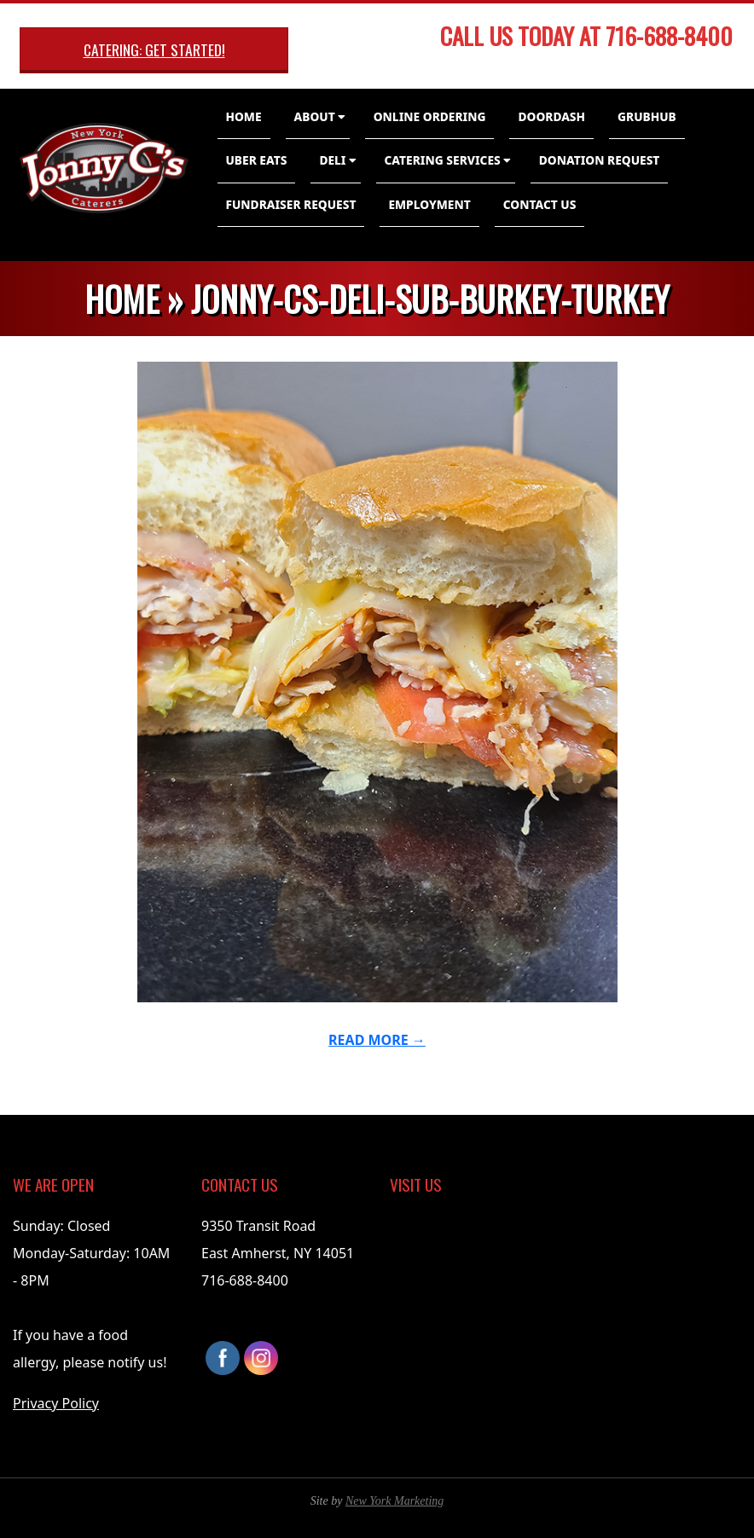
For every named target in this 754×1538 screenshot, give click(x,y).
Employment (429, 204)
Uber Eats (256, 160)
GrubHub (647, 116)
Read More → (377, 1039)
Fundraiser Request (291, 204)
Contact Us (540, 204)
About (314, 116)
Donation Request (599, 160)
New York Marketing (394, 1500)
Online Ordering (430, 116)
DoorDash (551, 116)
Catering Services (443, 160)
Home (244, 116)
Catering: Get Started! (154, 49)
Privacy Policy (56, 1403)
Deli (332, 160)
